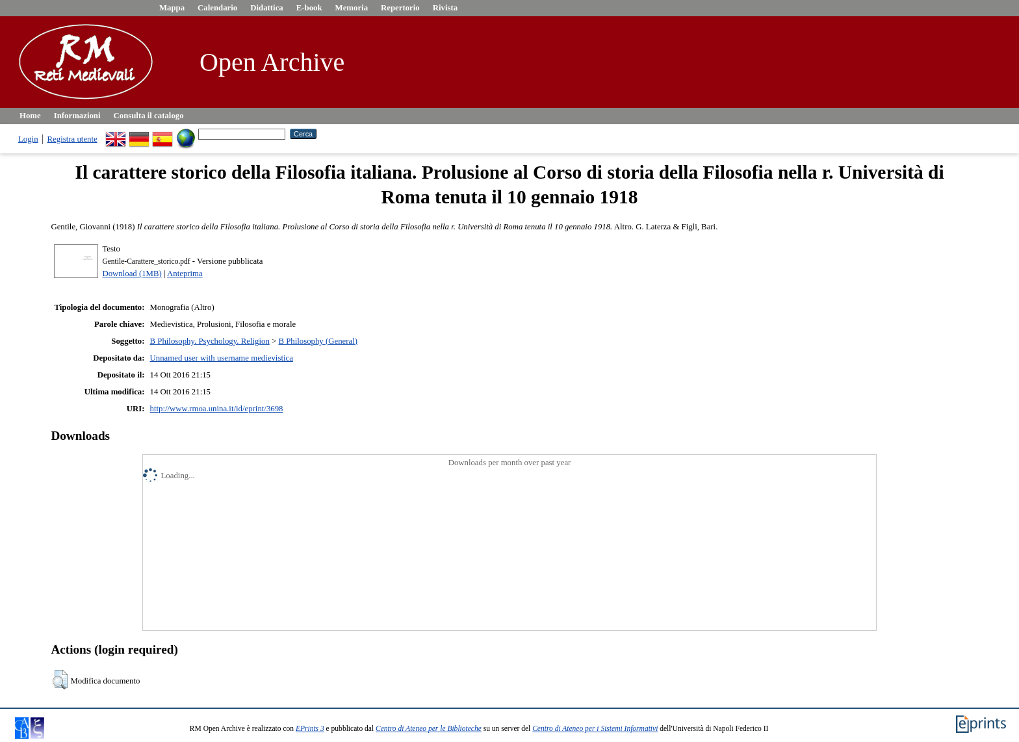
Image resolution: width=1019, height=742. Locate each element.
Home (30, 115)
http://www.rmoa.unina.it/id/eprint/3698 (216, 408)
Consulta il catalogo (149, 115)
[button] (60, 679)
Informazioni (77, 115)
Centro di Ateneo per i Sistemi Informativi (595, 728)
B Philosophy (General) (317, 341)
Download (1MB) (131, 273)
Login (28, 139)
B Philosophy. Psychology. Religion (210, 341)
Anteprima (185, 273)
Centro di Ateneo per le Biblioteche (429, 728)
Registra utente (72, 139)
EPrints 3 (310, 728)
